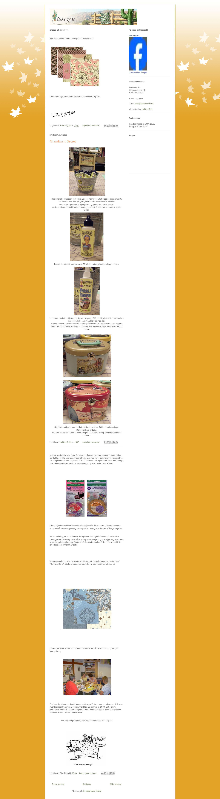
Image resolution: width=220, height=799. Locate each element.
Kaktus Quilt (147, 109)
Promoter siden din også (138, 73)
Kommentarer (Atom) (92, 791)
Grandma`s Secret (63, 141)
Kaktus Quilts (134, 36)
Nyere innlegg (58, 784)
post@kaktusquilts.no (144, 104)
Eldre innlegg (115, 784)
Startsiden (87, 784)
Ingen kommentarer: (91, 125)
